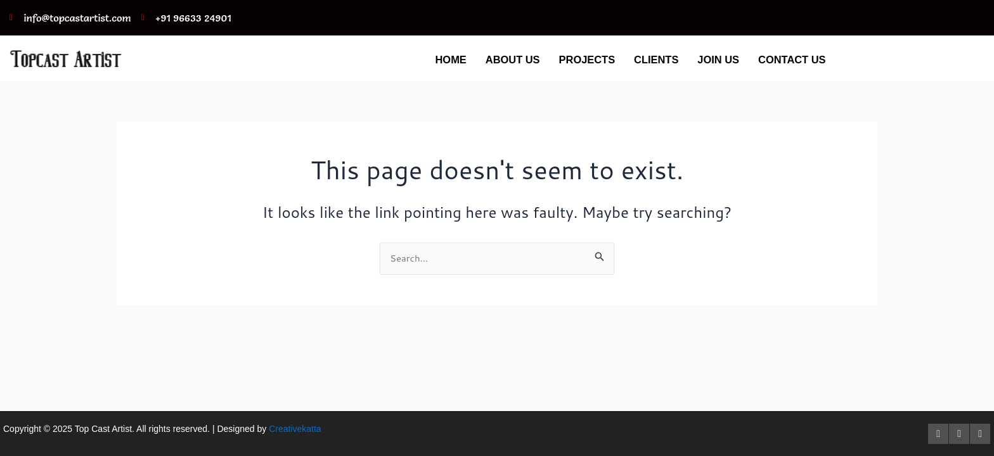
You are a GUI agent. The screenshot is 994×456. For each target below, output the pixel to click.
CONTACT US (789, 59)
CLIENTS (647, 59)
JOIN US (712, 59)
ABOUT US (496, 59)
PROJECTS (574, 59)
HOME (431, 59)
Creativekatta (295, 429)
